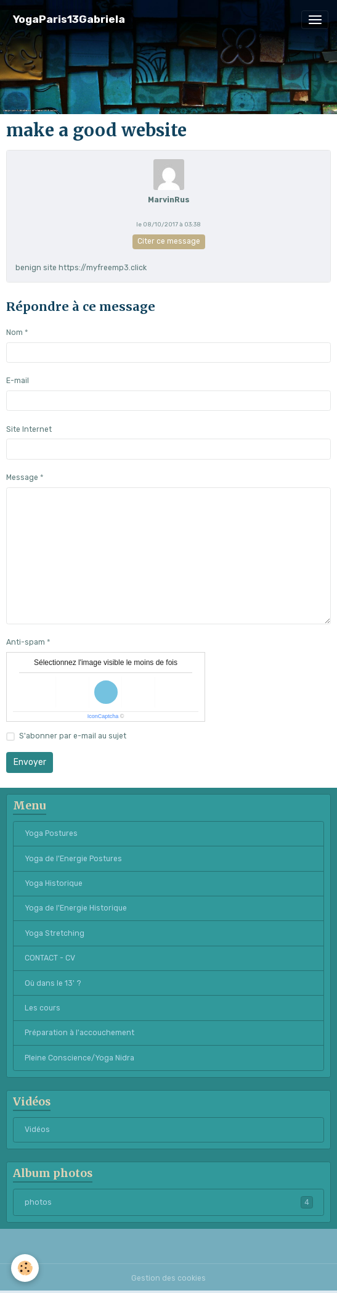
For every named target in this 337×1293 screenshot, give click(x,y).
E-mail (17, 380)
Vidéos (37, 1129)
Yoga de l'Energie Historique (76, 908)
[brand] (69, 19)
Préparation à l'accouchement (79, 1032)
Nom (14, 332)
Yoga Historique (54, 883)
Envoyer (30, 762)
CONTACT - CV (50, 958)
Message (22, 477)
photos (169, 1202)
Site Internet (29, 429)
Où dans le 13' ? (53, 983)
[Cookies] (25, 1268)
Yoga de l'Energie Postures (73, 858)
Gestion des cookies (168, 1278)
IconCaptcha (103, 716)
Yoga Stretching (54, 933)
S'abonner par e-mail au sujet (72, 736)
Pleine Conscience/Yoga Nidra (79, 1058)
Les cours (42, 1008)
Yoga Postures (51, 833)
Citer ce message (168, 241)
